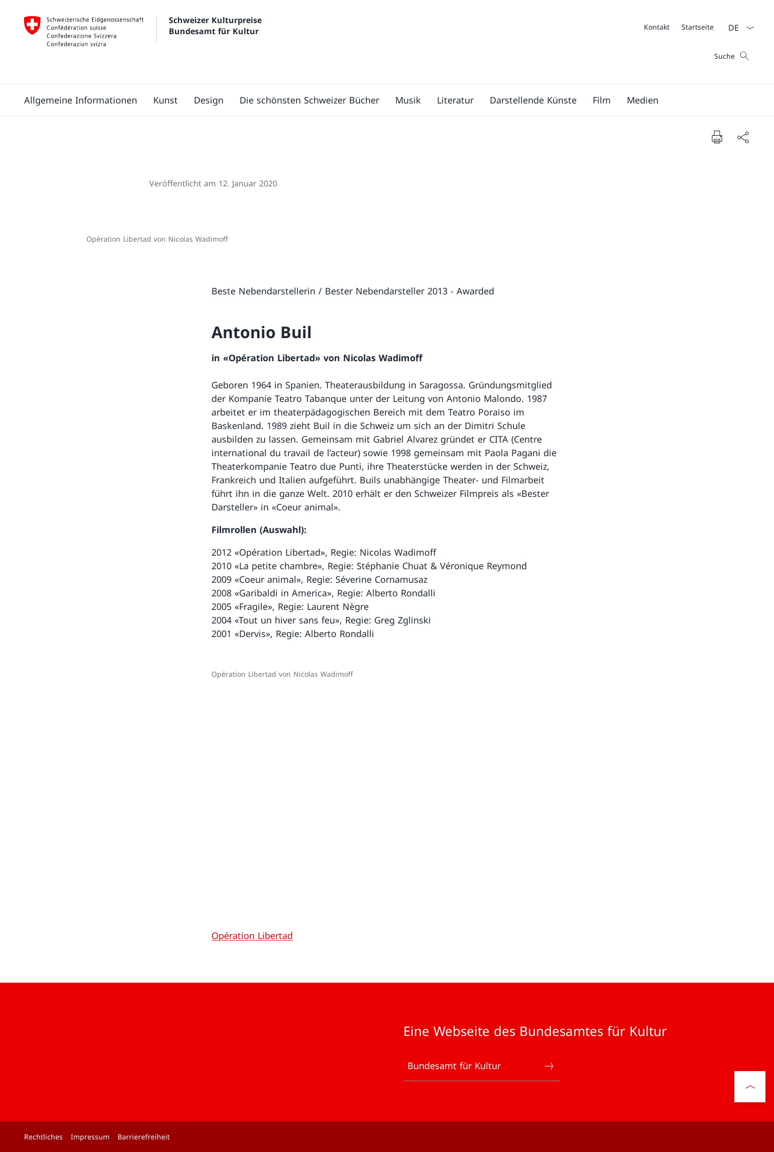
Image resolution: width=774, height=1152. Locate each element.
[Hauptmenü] (379, 100)
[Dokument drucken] (717, 137)
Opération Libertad (252, 935)
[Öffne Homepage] (144, 41)
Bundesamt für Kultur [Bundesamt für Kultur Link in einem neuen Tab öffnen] (481, 1066)
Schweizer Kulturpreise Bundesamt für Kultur (216, 26)
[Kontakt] (657, 27)
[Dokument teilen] (743, 137)
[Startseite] (698, 27)
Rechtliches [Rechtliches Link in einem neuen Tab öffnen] (43, 1136)
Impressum (90, 1136)
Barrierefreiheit (144, 1136)
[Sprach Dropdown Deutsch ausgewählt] (738, 27)
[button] (80, 100)
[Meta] (679, 26)
